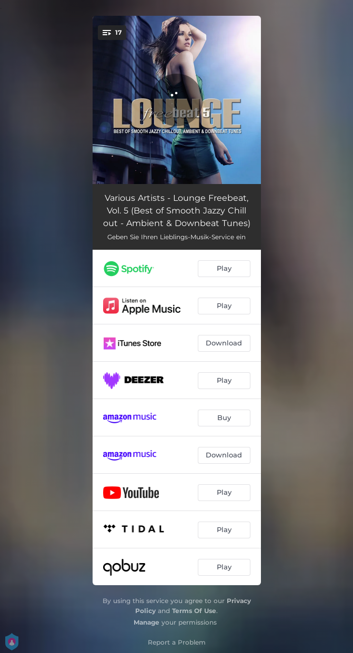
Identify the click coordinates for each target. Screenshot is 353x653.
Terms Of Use (194, 611)
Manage (146, 622)
